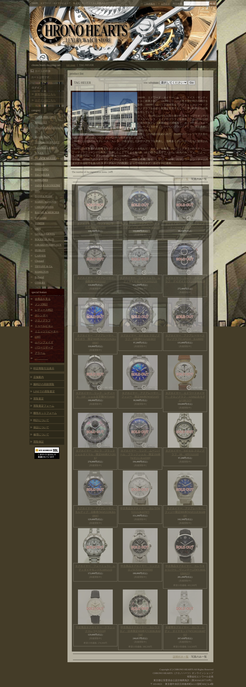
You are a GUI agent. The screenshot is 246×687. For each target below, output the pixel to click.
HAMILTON (42, 271)
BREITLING (42, 169)
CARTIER (40, 255)
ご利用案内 (149, 4)
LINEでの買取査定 (44, 391)
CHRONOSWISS (44, 206)
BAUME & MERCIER (47, 212)
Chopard (39, 260)
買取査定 (38, 398)
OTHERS (40, 282)
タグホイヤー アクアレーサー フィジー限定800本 (185, 512)
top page (70, 65)
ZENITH (39, 223)
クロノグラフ (43, 320)
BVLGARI (40, 217)
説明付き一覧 (181, 179)
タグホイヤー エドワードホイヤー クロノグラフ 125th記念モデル (185, 396)
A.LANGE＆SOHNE (46, 147)
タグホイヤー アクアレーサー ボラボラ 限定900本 (95, 339)
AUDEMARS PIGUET (47, 142)
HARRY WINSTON (45, 201)
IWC (37, 190)
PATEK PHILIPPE (45, 117)
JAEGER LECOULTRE (47, 185)
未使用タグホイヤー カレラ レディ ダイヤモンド (185, 631)
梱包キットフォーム (45, 413)
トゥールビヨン (44, 326)
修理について (41, 434)
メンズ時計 (41, 304)
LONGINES (41, 179)
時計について (41, 420)
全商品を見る (43, 299)
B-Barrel (39, 277)
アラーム (40, 352)
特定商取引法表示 (43, 368)
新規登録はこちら (45, 94)
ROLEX (39, 153)
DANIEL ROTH (43, 196)
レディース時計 (44, 309)
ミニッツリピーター (46, 331)
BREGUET (41, 122)
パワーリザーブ (44, 347)
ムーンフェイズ (44, 342)
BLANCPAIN (42, 136)
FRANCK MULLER (46, 158)
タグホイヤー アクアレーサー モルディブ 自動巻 (95, 512)
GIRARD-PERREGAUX (48, 244)
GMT (38, 336)
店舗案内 (38, 377)
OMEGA (39, 163)
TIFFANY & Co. (44, 266)
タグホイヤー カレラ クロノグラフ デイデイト (185, 281)
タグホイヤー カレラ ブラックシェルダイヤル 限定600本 (95, 454)
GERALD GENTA (45, 233)
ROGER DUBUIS (44, 239)
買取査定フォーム (43, 405)
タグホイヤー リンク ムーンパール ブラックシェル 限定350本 (140, 454)
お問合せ (165, 4)
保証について (41, 427)
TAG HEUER (42, 174)
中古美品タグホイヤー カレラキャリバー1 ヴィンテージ (185, 569)
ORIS (38, 228)
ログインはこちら (45, 100)
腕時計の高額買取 (43, 384)
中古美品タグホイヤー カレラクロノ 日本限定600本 (140, 631)
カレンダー (41, 315)
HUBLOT (40, 250)
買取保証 (38, 441)
